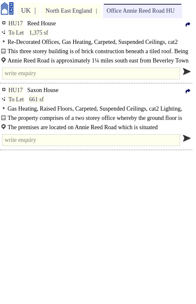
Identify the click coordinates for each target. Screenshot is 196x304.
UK (26, 10)
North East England (68, 11)
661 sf (36, 99)
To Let (16, 33)
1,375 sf (38, 33)
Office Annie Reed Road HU (141, 11)
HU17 (15, 23)
